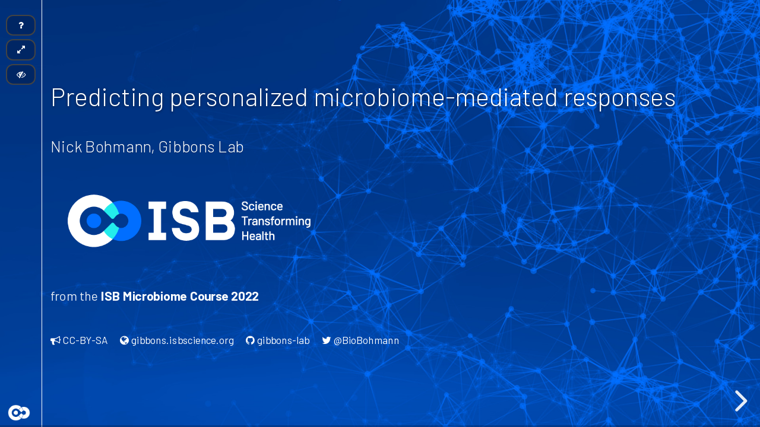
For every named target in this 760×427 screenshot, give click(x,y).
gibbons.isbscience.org (177, 340)
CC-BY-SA (79, 340)
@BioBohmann (360, 340)
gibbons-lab (277, 340)
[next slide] (739, 401)
